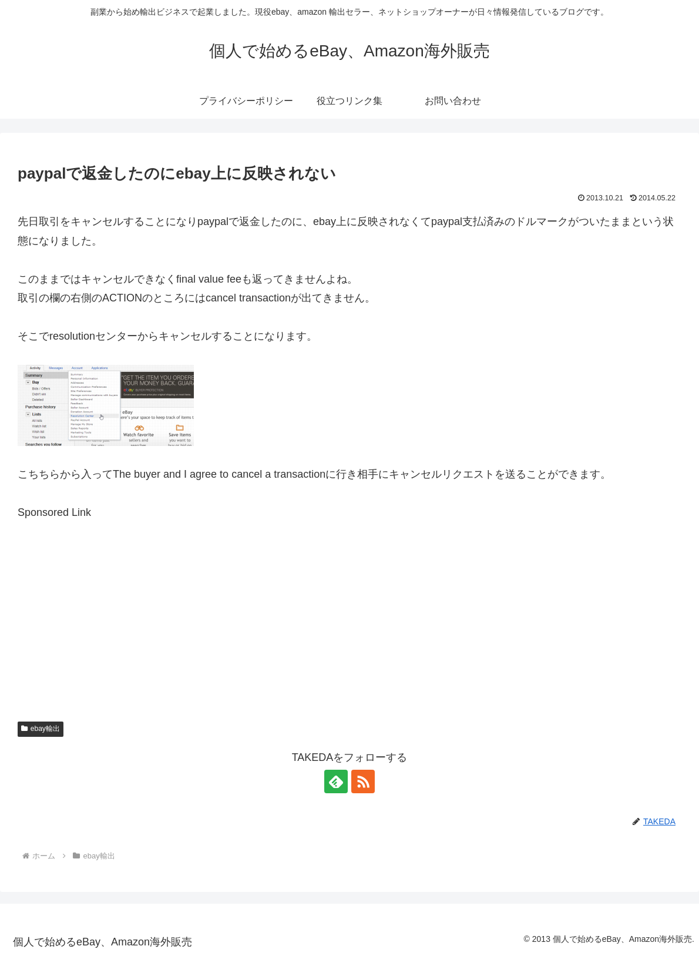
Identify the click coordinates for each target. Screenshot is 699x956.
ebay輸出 (40, 728)
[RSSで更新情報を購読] (363, 781)
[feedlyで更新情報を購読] (336, 781)
